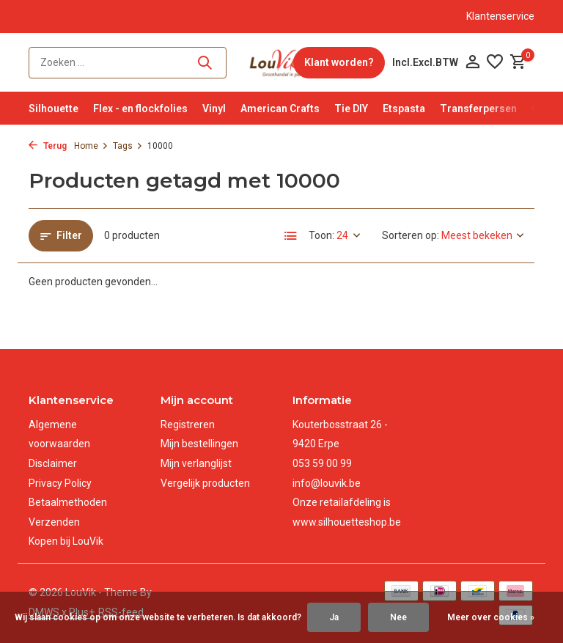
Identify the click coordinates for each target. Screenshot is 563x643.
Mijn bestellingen (199, 443)
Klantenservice (500, 16)
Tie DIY (351, 108)
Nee (398, 617)
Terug (48, 146)
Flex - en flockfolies (140, 108)
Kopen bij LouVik (66, 541)
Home (91, 146)
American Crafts (280, 108)
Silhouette (53, 108)
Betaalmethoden (68, 502)
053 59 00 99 (322, 463)
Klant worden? (339, 62)
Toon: (321, 235)
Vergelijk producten (205, 483)
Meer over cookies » (490, 617)
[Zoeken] (128, 62)
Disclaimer (53, 463)
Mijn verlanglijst (196, 463)
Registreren (188, 424)
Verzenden (54, 522)
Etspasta (404, 108)
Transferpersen (478, 108)
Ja (334, 617)
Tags (128, 146)
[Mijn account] (472, 62)
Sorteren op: (410, 235)
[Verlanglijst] (495, 62)
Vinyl (214, 108)
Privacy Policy (60, 483)
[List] (291, 236)
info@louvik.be (326, 483)
